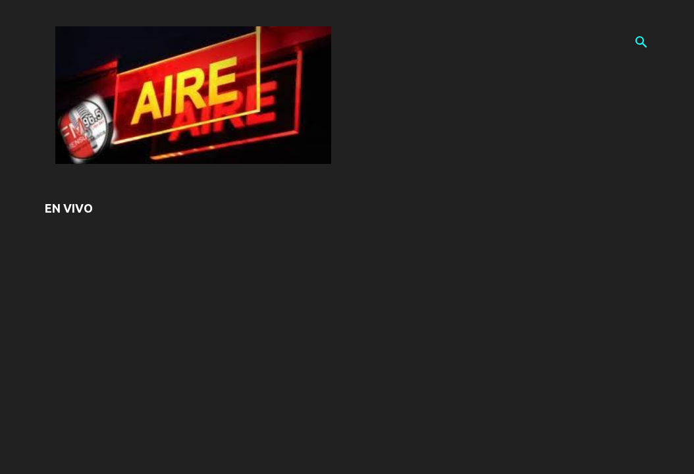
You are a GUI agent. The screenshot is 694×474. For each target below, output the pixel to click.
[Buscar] (641, 42)
